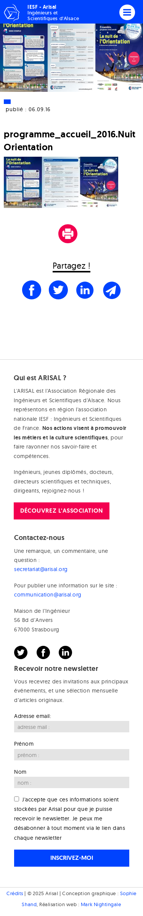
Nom (20, 771)
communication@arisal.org (48, 594)
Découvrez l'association (61, 511)
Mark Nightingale (101, 904)
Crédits (14, 893)
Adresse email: (32, 716)
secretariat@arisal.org (41, 569)
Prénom (24, 743)
